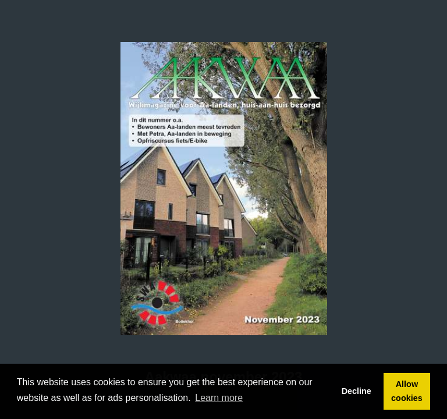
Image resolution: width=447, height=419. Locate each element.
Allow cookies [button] (407, 391)
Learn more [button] (219, 398)
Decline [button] (356, 391)
